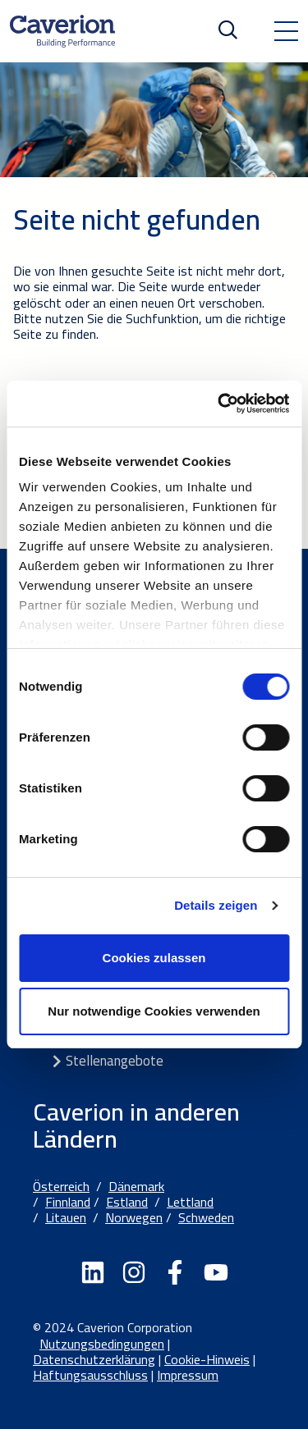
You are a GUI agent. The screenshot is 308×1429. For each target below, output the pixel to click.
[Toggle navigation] (286, 31)
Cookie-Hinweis (207, 1359)
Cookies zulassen (154, 958)
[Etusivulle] (62, 31)
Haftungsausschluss (90, 1375)
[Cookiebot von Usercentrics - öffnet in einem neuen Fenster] (219, 403)
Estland (127, 1201)
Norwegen (134, 1217)
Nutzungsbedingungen (101, 1343)
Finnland (67, 1201)
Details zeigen (215, 905)
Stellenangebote (114, 1061)
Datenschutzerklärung (94, 1359)
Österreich (61, 1186)
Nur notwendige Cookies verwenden (154, 1011)
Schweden (206, 1217)
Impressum (187, 1375)
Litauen (65, 1217)
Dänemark (136, 1186)
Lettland (190, 1201)
